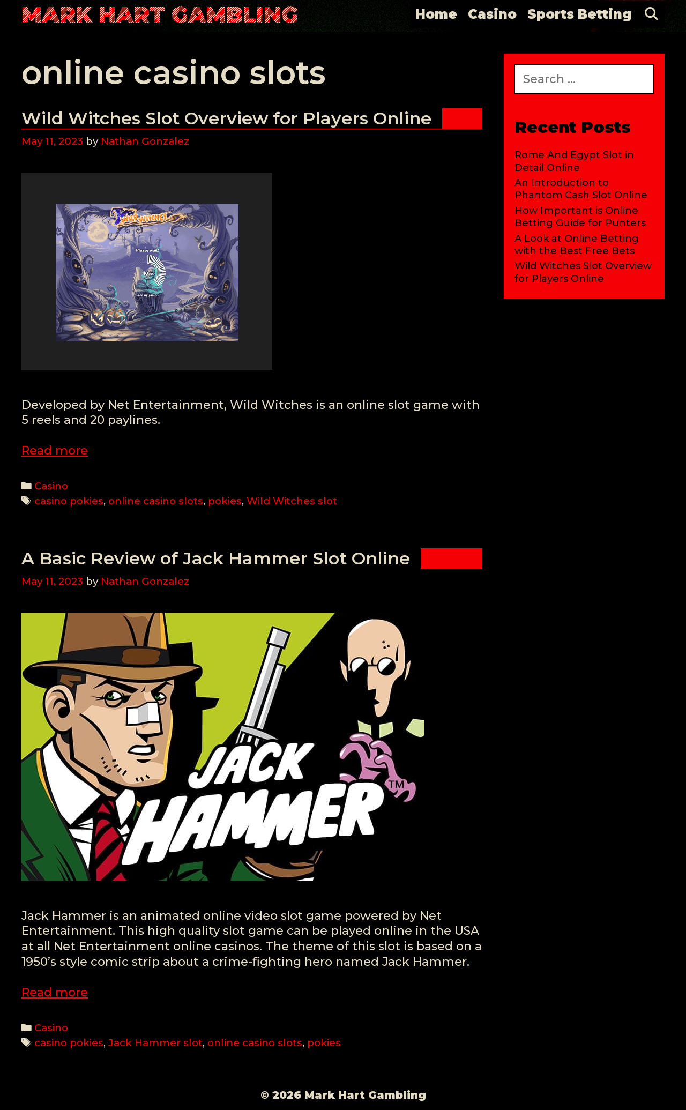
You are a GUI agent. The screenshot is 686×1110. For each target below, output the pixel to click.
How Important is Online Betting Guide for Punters (580, 217)
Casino (492, 14)
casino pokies (68, 501)
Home (436, 14)
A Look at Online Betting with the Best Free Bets (576, 245)
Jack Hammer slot (155, 1043)
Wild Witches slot (292, 501)
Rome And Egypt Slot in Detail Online (574, 161)
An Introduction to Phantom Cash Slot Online (580, 189)
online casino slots (155, 501)
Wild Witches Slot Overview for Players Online (226, 118)
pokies (225, 501)
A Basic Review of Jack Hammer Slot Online (215, 558)
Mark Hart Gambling (159, 14)
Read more (54, 450)
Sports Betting (579, 14)
